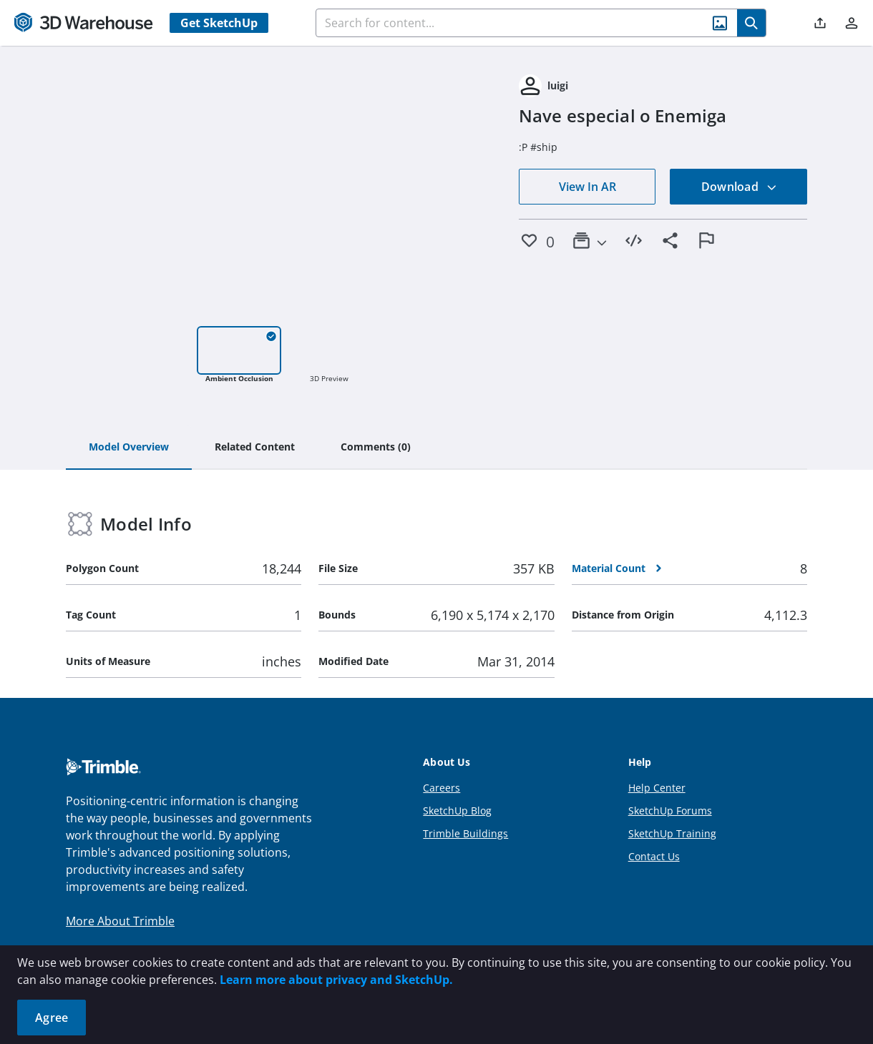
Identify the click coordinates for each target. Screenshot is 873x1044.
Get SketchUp (219, 23)
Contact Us (654, 856)
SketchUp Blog (457, 810)
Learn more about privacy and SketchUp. (336, 980)
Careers (441, 787)
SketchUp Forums (670, 810)
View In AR (587, 186)
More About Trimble (120, 921)
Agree (51, 1017)
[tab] (129, 447)
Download (739, 186)
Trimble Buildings (465, 833)
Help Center (657, 787)
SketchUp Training (672, 833)
